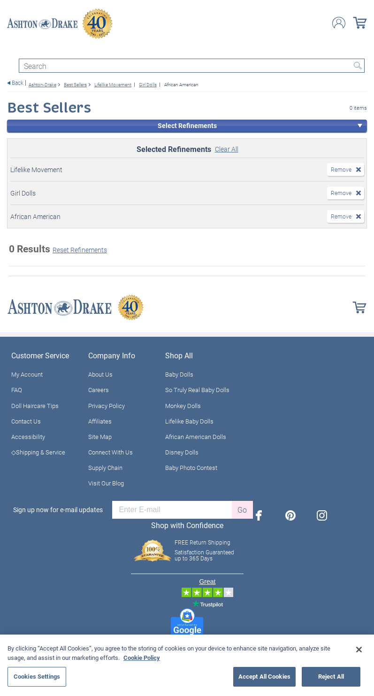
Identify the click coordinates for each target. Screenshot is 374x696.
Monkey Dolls (183, 405)
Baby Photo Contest (191, 467)
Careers (98, 390)
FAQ (16, 390)
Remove (341, 169)
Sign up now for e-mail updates (58, 510)
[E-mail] (172, 510)
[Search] (192, 66)
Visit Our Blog (106, 483)
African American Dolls (195, 436)
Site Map (100, 436)
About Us (100, 374)
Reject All (331, 676)
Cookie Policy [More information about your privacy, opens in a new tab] (141, 657)
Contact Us (26, 421)
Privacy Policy (106, 405)
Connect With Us (110, 452)
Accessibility (28, 436)
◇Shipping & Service (38, 452)
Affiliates (100, 421)
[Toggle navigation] (11, 50)
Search (358, 66)
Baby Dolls (179, 374)
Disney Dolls (181, 452)
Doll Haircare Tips (35, 405)
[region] (187, 665)
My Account (27, 374)
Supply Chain (105, 467)
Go (242, 509)
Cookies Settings (37, 676)
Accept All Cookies (264, 676)
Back (17, 83)
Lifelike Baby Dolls (189, 421)
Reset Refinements (80, 249)
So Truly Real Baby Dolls (197, 390)
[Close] (359, 649)
